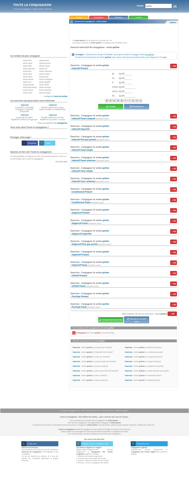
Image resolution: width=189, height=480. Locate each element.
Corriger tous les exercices (110, 320)
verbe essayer (45, 92)
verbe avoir (27, 63)
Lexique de (55, 96)
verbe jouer (44, 76)
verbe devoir (28, 79)
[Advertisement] (124, 31)
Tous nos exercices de (52, 123)
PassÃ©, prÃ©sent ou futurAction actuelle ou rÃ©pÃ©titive (52, 107)
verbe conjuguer (46, 79)
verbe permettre (30, 87)
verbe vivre (27, 92)
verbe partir (44, 60)
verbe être (27, 60)
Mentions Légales (121, 411)
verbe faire (27, 74)
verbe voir (27, 82)
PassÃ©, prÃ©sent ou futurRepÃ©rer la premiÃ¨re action (52, 117)
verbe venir (27, 76)
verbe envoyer (45, 87)
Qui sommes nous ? (94, 411)
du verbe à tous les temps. (93, 333)
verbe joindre (28, 84)
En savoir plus (61, 161)
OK (175, 6)
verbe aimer (44, 84)
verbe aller (27, 66)
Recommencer (137, 107)
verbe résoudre (45, 71)
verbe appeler (45, 82)
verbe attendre (45, 90)
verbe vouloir (44, 66)
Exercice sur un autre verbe (137, 320)
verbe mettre (44, 74)
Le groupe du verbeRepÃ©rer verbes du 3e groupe (24, 117)
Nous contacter (108, 411)
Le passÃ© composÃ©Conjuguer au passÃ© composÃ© (24, 108)
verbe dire (27, 71)
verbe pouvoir (45, 63)
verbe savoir (28, 90)
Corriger (110, 107)
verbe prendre (29, 68)
